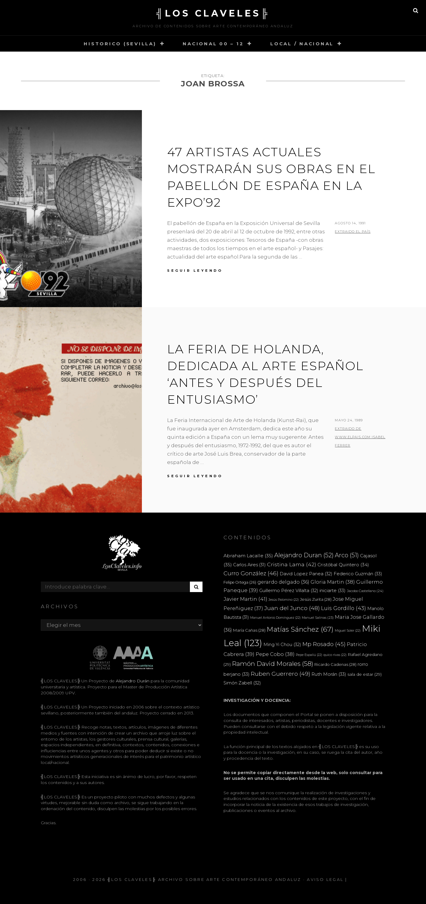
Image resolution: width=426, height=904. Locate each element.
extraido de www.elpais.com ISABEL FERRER (360, 437)
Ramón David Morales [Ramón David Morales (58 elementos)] (272, 663)
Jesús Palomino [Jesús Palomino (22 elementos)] (283, 600)
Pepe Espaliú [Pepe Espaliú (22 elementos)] (309, 655)
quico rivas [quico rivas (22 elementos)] (334, 655)
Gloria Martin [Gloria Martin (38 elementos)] (332, 582)
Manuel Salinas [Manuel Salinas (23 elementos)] (318, 617)
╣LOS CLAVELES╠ (213, 13)
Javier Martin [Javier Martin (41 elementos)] (245, 599)
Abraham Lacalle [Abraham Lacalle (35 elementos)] (248, 555)
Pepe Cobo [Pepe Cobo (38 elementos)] (275, 654)
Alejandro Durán (132, 681)
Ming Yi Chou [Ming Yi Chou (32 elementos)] (282, 644)
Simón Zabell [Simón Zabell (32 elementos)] (242, 683)
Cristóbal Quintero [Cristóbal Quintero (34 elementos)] (343, 564)
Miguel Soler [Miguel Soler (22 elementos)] (348, 631)
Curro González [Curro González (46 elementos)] (251, 573)
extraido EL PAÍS (352, 231)
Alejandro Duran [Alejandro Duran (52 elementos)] (304, 555)
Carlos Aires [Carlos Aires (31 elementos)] (249, 564)
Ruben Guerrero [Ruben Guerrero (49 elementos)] (280, 673)
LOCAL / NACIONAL (302, 43)
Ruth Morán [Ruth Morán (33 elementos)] (328, 674)
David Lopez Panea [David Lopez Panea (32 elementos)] (306, 573)
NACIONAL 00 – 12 (213, 43)
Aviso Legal (325, 879)
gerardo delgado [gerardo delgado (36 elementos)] (283, 582)
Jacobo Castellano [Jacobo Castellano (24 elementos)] (365, 591)
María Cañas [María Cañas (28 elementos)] (249, 630)
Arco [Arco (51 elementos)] (347, 555)
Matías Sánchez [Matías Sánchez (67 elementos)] (300, 629)
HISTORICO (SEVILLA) (120, 43)
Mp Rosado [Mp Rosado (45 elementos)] (324, 644)
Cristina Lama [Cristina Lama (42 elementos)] (291, 564)
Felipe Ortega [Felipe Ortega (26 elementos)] (240, 582)
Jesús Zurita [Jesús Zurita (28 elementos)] (316, 599)
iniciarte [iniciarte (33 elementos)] (333, 590)
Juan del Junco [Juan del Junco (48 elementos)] (292, 608)
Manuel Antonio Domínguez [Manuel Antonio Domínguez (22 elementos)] (275, 618)
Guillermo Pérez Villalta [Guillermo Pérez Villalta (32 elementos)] (288, 590)
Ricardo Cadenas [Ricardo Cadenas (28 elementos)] (335, 664)
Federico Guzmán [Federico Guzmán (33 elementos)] (358, 573)
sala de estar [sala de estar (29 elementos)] (364, 674)
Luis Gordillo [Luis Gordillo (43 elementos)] (343, 608)
